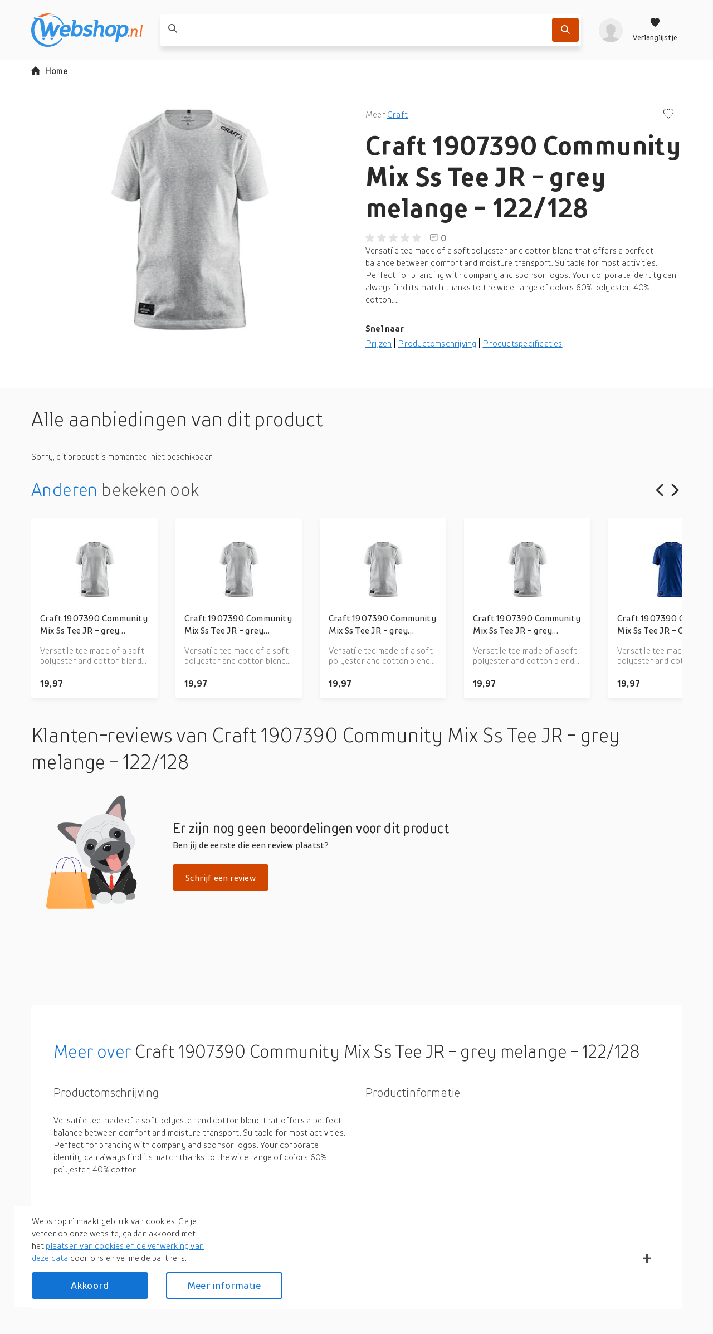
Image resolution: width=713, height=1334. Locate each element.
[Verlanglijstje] (655, 30)
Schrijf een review (220, 878)
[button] (189, 219)
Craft (397, 114)
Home (49, 71)
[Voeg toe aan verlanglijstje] (668, 114)
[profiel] (611, 30)
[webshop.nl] (87, 30)
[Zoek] (565, 30)
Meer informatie (224, 1285)
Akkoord (90, 1285)
